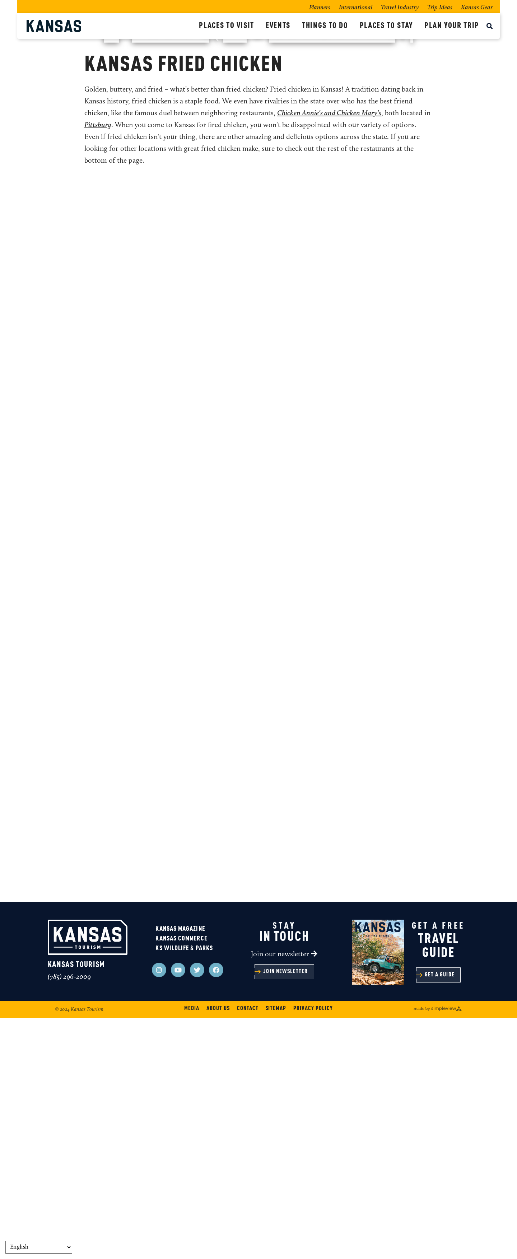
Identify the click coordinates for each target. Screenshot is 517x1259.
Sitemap (276, 1250)
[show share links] (451, 263)
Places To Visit (226, 26)
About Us (218, 1250)
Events (278, 26)
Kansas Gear (477, 8)
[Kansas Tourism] (110, 26)
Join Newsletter (285, 1213)
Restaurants (179, 260)
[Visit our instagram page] (159, 1211)
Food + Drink (137, 260)
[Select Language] (38, 1247)
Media (191, 1250)
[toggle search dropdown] (489, 27)
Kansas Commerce (181, 1180)
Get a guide (440, 1216)
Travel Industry (400, 8)
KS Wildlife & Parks (184, 1189)
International (355, 8)
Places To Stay (386, 26)
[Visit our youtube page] (178, 1211)
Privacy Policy (312, 1250)
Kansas (258, 120)
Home (58, 260)
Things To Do (325, 26)
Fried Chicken (221, 260)
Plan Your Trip (451, 26)
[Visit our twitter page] (197, 1211)
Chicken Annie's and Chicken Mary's (329, 354)
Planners (319, 8)
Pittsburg (97, 366)
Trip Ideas (439, 8)
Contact (247, 1250)
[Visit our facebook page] (216, 1211)
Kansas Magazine (180, 1170)
